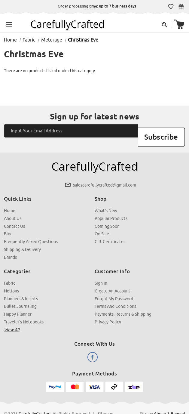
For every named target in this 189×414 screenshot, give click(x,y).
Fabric (10, 271)
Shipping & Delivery (23, 237)
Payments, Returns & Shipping (123, 301)
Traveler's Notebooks (24, 308)
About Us (13, 207)
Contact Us (15, 215)
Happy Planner (18, 301)
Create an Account (112, 278)
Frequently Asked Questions (31, 230)
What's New (106, 200)
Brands (11, 245)
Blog (9, 222)
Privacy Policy (108, 308)
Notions (12, 278)
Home (10, 200)
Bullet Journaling (21, 293)
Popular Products (111, 207)
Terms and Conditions (115, 293)
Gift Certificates (183, 6)
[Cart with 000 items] (181, 23)
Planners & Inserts (21, 286)
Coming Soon (107, 215)
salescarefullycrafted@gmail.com (104, 174)
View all (12, 316)
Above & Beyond (168, 398)
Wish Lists (172, 6)
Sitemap (106, 398)
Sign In (101, 271)
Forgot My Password (114, 286)
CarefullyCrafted (35, 398)
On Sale (102, 222)
